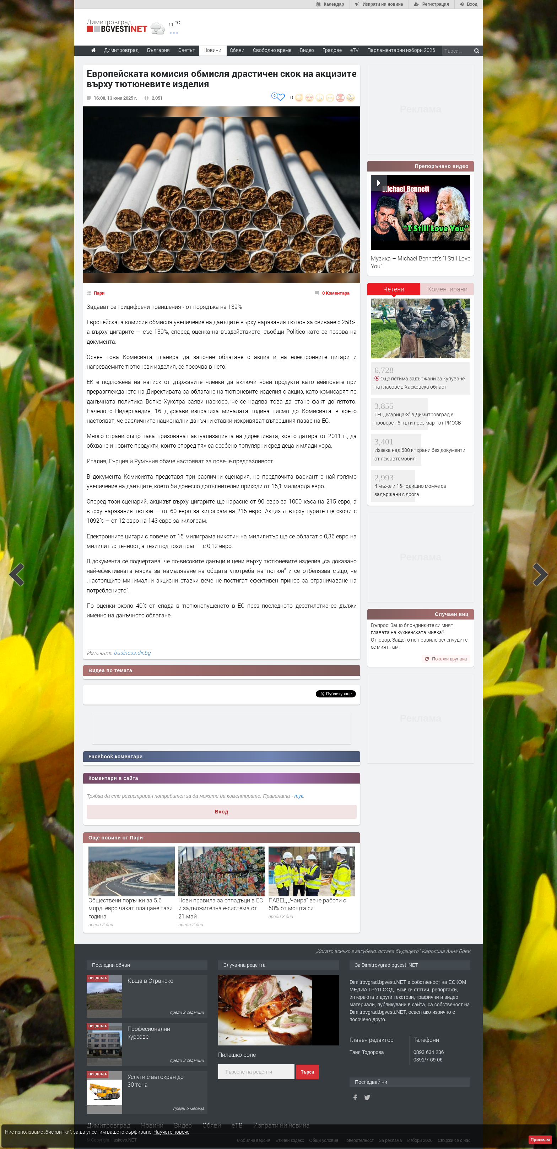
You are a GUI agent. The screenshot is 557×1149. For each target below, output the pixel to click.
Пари (99, 293)
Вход (222, 812)
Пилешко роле (237, 1054)
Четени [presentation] (393, 289)
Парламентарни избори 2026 (401, 50)
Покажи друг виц (446, 659)
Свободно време (272, 50)
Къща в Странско (150, 980)
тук (298, 796)
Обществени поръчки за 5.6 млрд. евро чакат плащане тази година (130, 908)
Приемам (540, 1139)
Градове (332, 50)
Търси (307, 1072)
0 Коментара (336, 293)
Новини (212, 50)
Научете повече (171, 1131)
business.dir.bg (132, 652)
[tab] (394, 291)
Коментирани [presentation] (447, 289)
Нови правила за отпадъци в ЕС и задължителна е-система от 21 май (220, 908)
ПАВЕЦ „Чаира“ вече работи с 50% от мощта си (307, 904)
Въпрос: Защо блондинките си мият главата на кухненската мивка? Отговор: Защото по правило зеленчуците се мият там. (419, 636)
